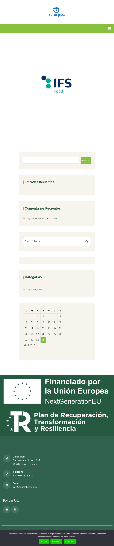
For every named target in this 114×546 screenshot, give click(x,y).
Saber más (70, 541)
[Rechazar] (110, 538)
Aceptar (44, 541)
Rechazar (56, 541)
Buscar (85, 160)
